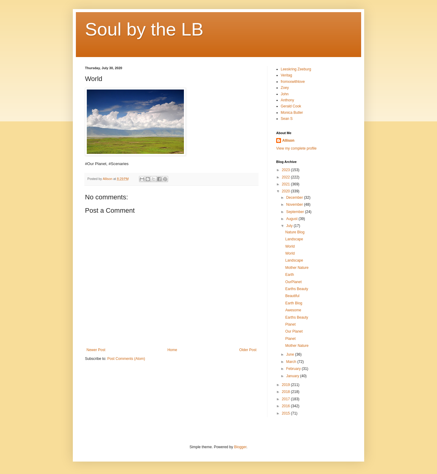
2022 (286, 177)
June (290, 354)
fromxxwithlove (293, 82)
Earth (289, 275)
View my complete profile (296, 148)
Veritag (286, 75)
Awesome (293, 310)
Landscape (294, 239)
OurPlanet (293, 282)
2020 (286, 191)
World (290, 246)
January (293, 376)
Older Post (247, 350)
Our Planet (294, 331)
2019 (286, 385)
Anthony (287, 100)
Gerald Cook (291, 106)
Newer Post (95, 350)
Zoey (285, 88)
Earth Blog (293, 303)
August (292, 219)
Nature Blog (294, 232)
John (285, 94)
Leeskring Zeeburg (296, 69)
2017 (286, 399)
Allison (288, 140)
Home (172, 350)
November (295, 204)
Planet (290, 324)
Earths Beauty (296, 289)
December (295, 197)
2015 (286, 413)
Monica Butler (292, 112)
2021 (286, 184)
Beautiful (292, 296)
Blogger (240, 447)
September (295, 212)
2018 (286, 392)
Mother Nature (297, 268)
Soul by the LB (144, 29)
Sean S (287, 119)
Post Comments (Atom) (126, 359)
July (290, 226)
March (291, 362)
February (294, 369)
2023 (286, 170)
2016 (286, 406)
